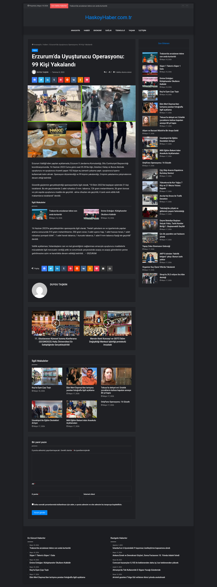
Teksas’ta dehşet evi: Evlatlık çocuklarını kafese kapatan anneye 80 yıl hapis (116, 390)
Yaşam (132, 30)
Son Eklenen (164, 43)
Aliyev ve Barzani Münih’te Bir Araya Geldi (161, 131)
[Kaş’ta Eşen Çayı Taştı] (47, 376)
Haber (87, 30)
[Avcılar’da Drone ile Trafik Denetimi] (150, 200)
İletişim (142, 30)
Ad (33, 484)
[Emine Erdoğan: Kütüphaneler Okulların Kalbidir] (91, 214)
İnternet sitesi (89, 494)
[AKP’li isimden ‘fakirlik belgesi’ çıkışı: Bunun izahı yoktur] (150, 257)
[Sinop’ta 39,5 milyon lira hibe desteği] (150, 278)
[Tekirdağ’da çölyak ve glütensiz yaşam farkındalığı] (150, 212)
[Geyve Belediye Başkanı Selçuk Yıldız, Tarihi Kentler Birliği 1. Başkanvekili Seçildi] (150, 224)
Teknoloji (120, 30)
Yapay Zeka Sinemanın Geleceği (156, 246)
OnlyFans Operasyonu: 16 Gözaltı (115, 402)
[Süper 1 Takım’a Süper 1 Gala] (150, 70)
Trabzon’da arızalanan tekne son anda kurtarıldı (88, 6)
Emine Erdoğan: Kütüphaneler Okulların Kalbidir (170, 81)
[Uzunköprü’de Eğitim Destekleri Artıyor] (47, 409)
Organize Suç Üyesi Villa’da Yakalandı (159, 267)
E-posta (35, 494)
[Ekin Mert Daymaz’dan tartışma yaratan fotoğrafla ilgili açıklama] (81, 376)
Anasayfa (75, 30)
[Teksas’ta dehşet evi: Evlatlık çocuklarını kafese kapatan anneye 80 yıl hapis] (116, 376)
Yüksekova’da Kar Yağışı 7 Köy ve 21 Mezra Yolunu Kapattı (171, 186)
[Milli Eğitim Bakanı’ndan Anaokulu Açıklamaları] (81, 409)
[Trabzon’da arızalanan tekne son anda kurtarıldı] (39, 214)
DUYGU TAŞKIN (42, 72)
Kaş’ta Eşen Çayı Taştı (41, 388)
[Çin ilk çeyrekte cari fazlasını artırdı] (150, 238)
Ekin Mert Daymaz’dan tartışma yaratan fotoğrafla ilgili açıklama (171, 107)
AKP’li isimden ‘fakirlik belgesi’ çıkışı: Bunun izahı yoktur (171, 257)
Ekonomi (98, 30)
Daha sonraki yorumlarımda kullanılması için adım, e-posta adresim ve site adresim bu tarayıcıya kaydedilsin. (78, 505)
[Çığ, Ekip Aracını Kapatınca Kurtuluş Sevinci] (150, 174)
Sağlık (108, 30)
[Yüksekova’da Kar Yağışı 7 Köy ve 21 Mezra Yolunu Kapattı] (150, 186)
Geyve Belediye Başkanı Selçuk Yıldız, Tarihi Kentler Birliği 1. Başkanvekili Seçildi (172, 224)
